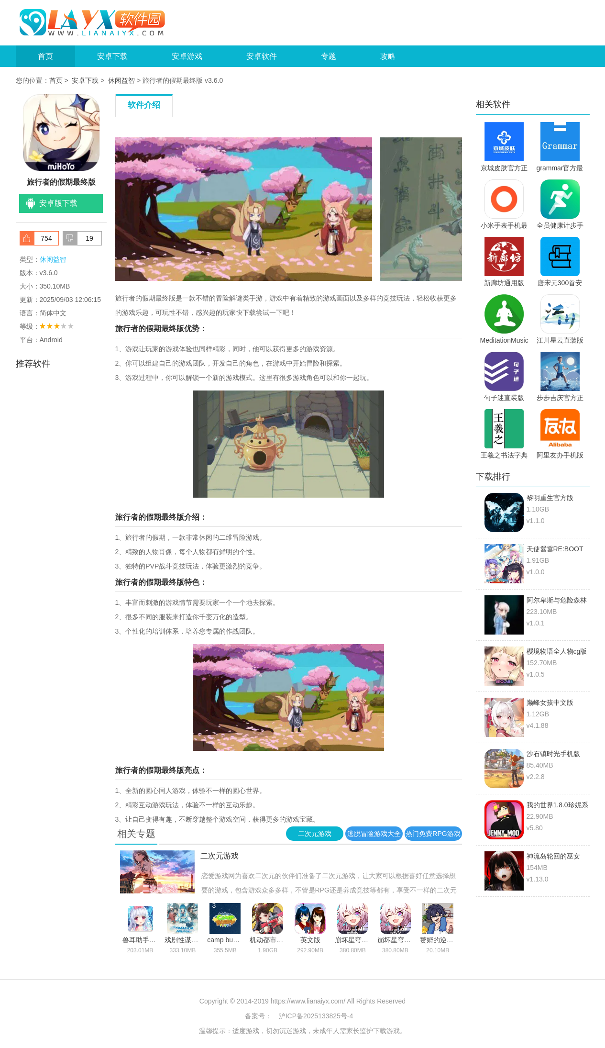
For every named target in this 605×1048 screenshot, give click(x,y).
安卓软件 (261, 56)
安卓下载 (112, 56)
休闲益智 (121, 80)
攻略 (388, 56)
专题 (328, 56)
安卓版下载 (58, 203)
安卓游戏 (187, 56)
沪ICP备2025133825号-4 (316, 1016)
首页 (45, 56)
